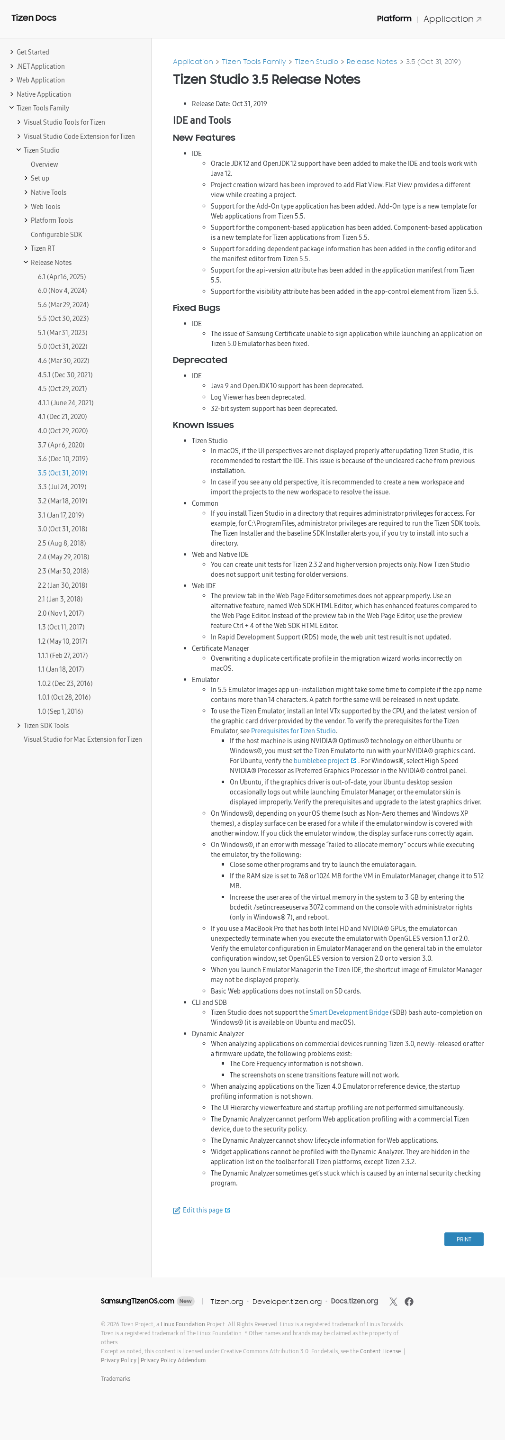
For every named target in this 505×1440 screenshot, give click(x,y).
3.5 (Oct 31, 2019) (433, 61)
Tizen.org (226, 1301)
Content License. (381, 1351)
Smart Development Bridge (349, 1012)
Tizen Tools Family (254, 61)
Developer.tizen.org (287, 1301)
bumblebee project (321, 761)
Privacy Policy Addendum (173, 1360)
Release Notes (372, 61)
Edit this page (203, 1210)
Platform (394, 18)
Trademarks (115, 1379)
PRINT (464, 1239)
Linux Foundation (183, 1324)
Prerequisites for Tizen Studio (293, 731)
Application (453, 18)
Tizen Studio (316, 61)
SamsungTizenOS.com (137, 1301)
